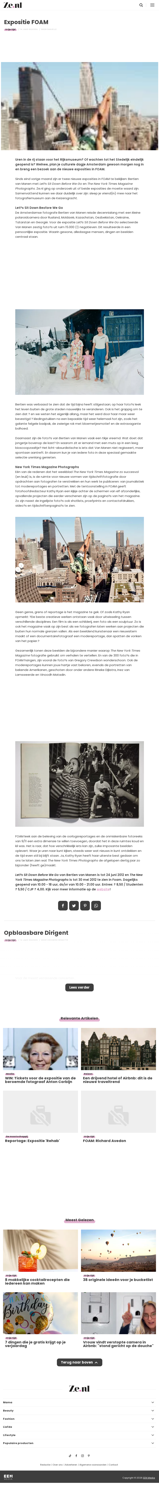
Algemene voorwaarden (93, 1464)
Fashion (8, 1419)
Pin (85, 905)
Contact (113, 1464)
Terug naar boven (77, 1362)
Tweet (74, 905)
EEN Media (149, 1477)
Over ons (58, 1464)
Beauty (8, 1411)
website (103, 889)
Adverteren (71, 1464)
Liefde (7, 1427)
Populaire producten (18, 1443)
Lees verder (79, 987)
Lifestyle (9, 1435)
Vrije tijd (10, 29)
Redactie (45, 1464)
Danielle (51, 29)
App (96, 905)
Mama (7, 1402)
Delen (63, 905)
